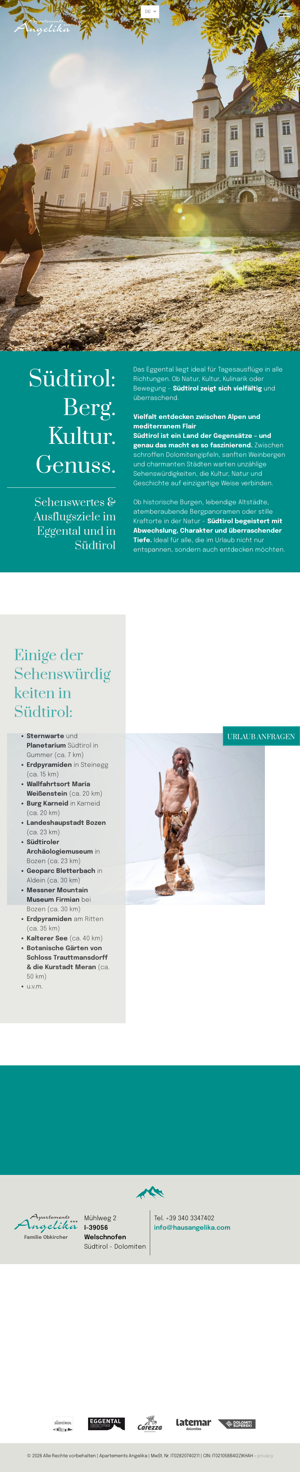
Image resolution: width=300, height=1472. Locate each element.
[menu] (284, 14)
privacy (265, 1456)
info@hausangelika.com (192, 1228)
